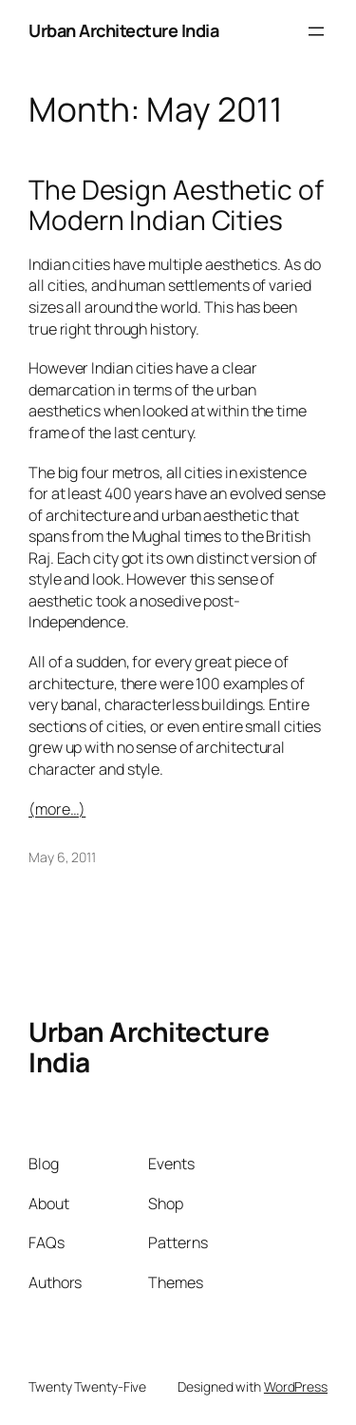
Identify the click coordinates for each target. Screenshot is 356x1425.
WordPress (296, 1386)
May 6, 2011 (62, 857)
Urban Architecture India (123, 30)
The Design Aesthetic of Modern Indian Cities (176, 205)
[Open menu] (316, 31)
